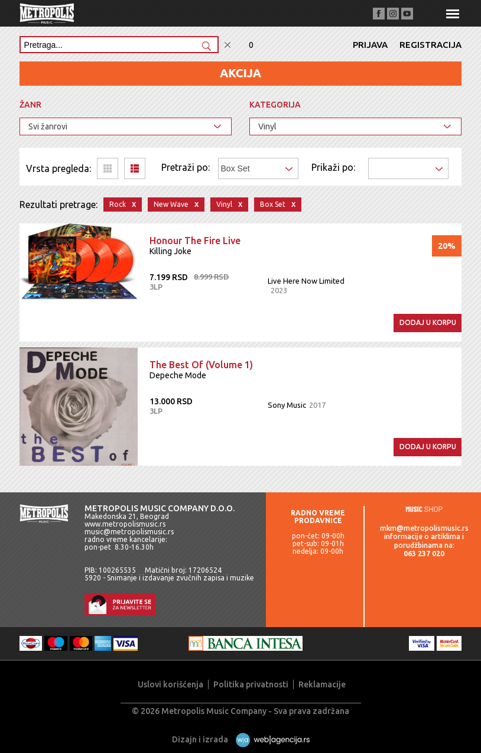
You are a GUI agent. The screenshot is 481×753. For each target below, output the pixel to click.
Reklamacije (322, 684)
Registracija (430, 45)
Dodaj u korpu (427, 322)
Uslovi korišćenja (170, 684)
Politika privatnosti (250, 684)
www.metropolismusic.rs (124, 524)
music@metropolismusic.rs (129, 531)
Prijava (370, 45)
